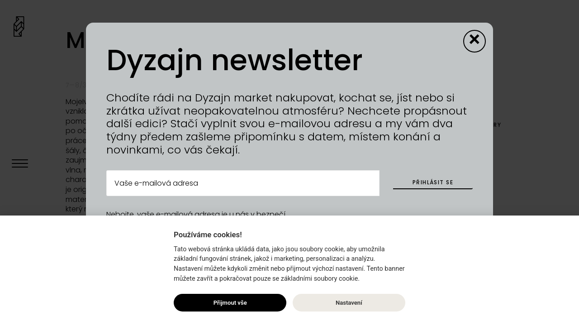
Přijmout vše (230, 302)
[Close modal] (474, 41)
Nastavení (349, 302)
